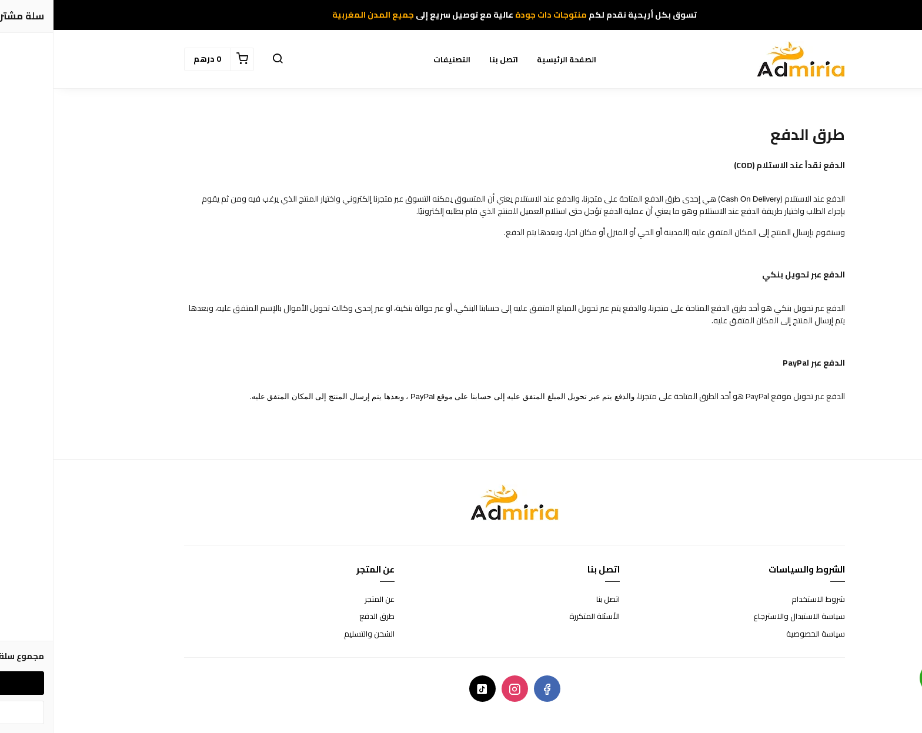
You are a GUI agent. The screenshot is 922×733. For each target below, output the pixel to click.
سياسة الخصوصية (762, 634)
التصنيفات (398, 59)
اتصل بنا (450, 59)
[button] (224, 59)
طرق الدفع (323, 616)
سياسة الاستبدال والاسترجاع (745, 616)
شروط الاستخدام (764, 599)
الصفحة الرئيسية (513, 59)
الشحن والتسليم (315, 634)
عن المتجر (326, 599)
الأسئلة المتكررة (541, 616)
